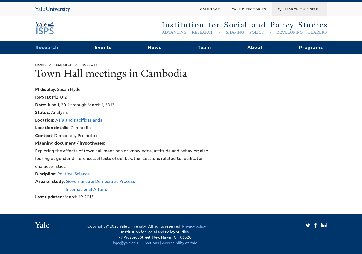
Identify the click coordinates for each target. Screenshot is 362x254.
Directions (150, 243)
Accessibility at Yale (179, 243)
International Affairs (86, 189)
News (154, 47)
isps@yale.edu (125, 243)
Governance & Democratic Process (100, 181)
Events (103, 47)
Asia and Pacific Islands (78, 120)
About (255, 47)
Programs (311, 47)
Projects (88, 64)
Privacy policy (194, 226)
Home (41, 64)
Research (46, 47)
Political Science (73, 173)
